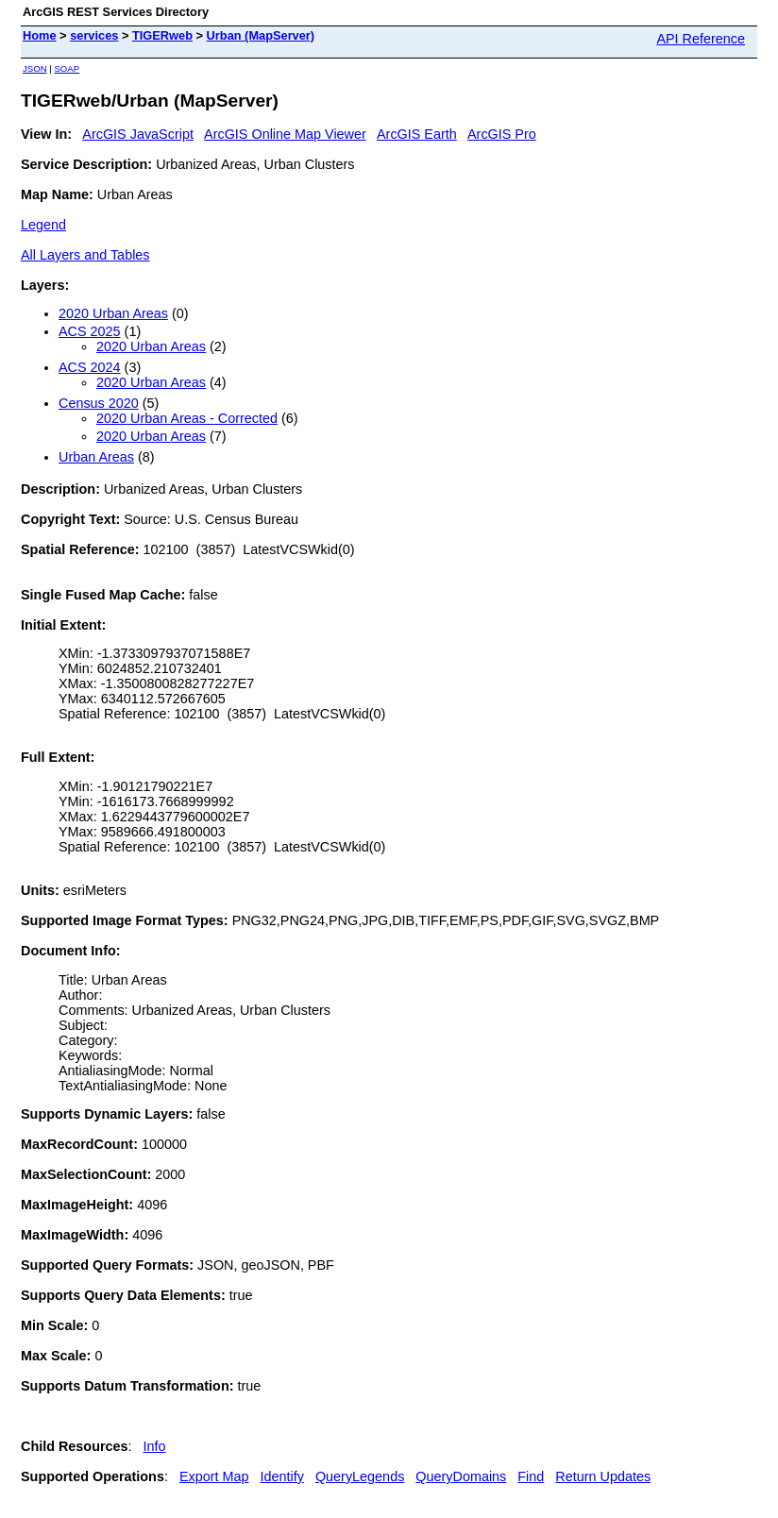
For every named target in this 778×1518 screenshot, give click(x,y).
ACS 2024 (90, 367)
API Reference (700, 38)
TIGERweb (162, 35)
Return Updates (603, 1476)
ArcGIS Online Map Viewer (285, 134)
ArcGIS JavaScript (138, 134)
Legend (43, 224)
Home (40, 35)
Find (530, 1476)
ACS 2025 (90, 331)
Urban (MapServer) (261, 35)
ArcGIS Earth (417, 134)
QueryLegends (359, 1476)
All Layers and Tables (85, 254)
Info (155, 1446)
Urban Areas (96, 456)
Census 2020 (99, 403)
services (94, 35)
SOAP (66, 68)
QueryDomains (460, 1476)
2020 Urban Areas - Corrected (187, 418)
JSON (35, 68)
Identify (282, 1476)
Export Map (214, 1476)
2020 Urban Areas (113, 313)
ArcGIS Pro (501, 134)
